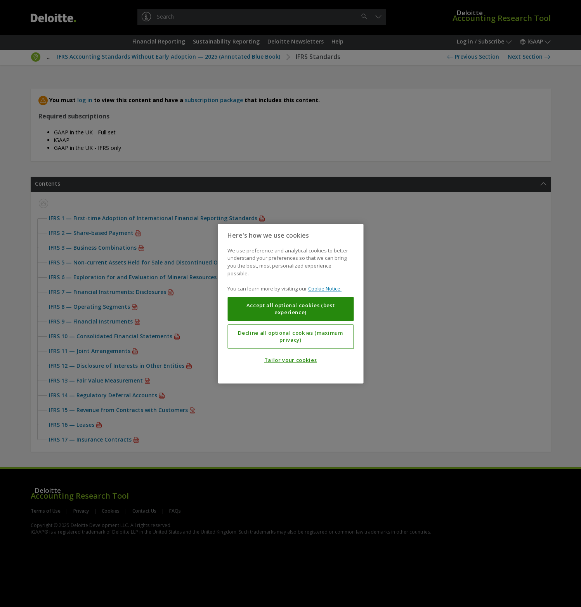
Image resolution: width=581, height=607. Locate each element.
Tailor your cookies (290, 360)
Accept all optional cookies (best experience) (290, 309)
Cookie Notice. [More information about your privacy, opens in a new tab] (325, 288)
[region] (290, 303)
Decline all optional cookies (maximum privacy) (290, 336)
